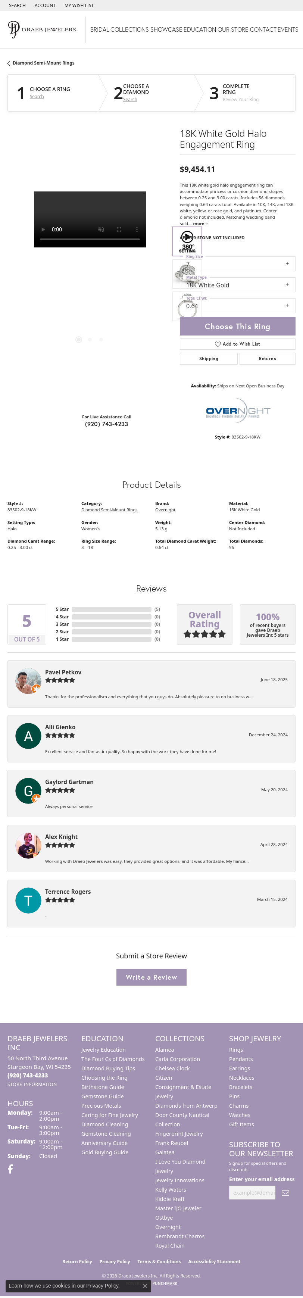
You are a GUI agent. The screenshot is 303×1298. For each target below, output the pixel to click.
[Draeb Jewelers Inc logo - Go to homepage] (43, 30)
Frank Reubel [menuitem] (171, 1142)
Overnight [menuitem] (168, 1226)
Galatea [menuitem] (165, 1152)
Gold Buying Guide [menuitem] (104, 1152)
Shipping (208, 358)
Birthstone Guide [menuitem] (102, 1086)
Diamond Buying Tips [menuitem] (108, 1068)
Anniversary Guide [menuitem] (104, 1142)
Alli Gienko (60, 727)
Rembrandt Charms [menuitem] (179, 1236)
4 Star (62, 617)
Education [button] (200, 29)
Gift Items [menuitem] (241, 1124)
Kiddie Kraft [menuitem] (170, 1198)
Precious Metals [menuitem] (101, 1105)
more (200, 223)
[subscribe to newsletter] (285, 1192)
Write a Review (151, 977)
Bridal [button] (99, 29)
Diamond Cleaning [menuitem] (104, 1124)
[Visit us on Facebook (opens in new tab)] (10, 1169)
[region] (89, 273)
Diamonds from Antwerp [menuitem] (186, 1105)
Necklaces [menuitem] (241, 1077)
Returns (267, 358)
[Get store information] (32, 1084)
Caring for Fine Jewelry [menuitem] (109, 1114)
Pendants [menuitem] (241, 1059)
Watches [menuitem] (239, 1114)
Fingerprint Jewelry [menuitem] (179, 1133)
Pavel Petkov (63, 672)
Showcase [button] (166, 29)
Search (37, 96)
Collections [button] (129, 29)
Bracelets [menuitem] (240, 1086)
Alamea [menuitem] (164, 1049)
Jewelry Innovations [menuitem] (179, 1180)
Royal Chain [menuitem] (170, 1245)
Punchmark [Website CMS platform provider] (165, 1283)
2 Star (62, 631)
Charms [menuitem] (239, 1105)
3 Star (62, 624)
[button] (16, 5)
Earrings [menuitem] (239, 1068)
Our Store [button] (233, 29)
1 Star (62, 639)
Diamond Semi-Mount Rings (44, 63)
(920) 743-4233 (106, 424)
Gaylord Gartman (69, 782)
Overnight (165, 509)
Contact (263, 29)
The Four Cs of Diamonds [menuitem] (113, 1059)
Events (288, 29)
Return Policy (77, 1261)
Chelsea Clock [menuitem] (172, 1068)
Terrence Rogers (68, 891)
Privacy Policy (115, 1261)
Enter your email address (262, 1179)
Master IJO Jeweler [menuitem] (178, 1208)
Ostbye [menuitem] (164, 1217)
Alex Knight (61, 836)
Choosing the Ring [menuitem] (104, 1077)
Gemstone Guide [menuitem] (102, 1096)
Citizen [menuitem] (163, 1077)
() (157, 609)
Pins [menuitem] (234, 1096)
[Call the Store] (27, 1075)
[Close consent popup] (145, 1286)
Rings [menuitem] (236, 1049)
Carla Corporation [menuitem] (177, 1059)
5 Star (62, 609)
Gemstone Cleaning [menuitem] (106, 1133)
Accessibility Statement (214, 1261)
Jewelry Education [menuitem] (103, 1049)
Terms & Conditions (159, 1261)
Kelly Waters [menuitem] (170, 1189)
